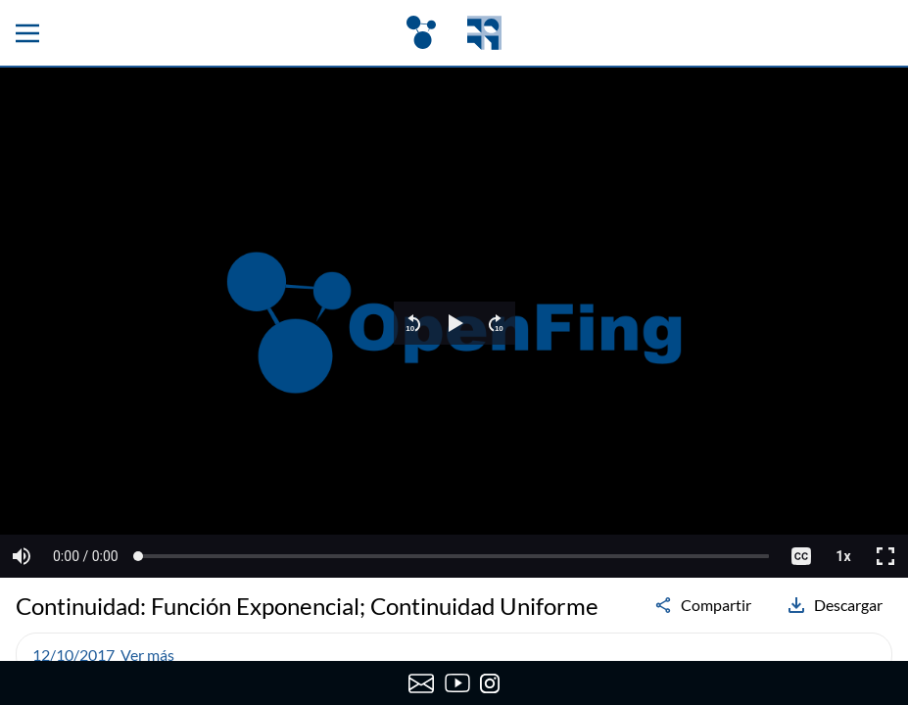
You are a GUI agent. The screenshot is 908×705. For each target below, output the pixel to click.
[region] (454, 323)
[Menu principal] (27, 33)
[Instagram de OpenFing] (490, 683)
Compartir (702, 605)
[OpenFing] (453, 33)
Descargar (835, 605)
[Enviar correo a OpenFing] (421, 683)
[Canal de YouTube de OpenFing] (458, 683)
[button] (413, 323)
